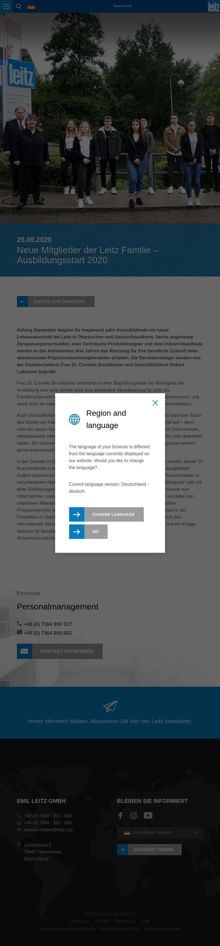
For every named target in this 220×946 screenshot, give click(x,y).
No (96, 531)
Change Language (114, 514)
